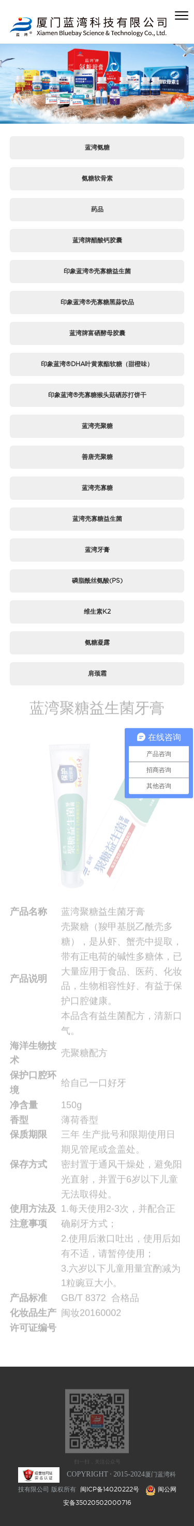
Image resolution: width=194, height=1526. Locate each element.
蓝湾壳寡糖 (97, 487)
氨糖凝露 (97, 642)
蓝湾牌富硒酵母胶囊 (97, 333)
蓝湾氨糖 (97, 147)
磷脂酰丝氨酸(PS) (97, 580)
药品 (97, 209)
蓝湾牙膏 (97, 549)
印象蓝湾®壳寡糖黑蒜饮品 (97, 302)
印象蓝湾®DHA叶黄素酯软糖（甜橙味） (97, 363)
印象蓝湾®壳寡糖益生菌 (97, 271)
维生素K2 (97, 611)
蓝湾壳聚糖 (97, 425)
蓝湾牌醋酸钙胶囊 (97, 240)
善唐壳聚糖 (97, 456)
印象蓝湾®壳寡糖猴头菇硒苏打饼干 (97, 394)
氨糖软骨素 (97, 178)
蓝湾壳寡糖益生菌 (97, 518)
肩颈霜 (97, 673)
